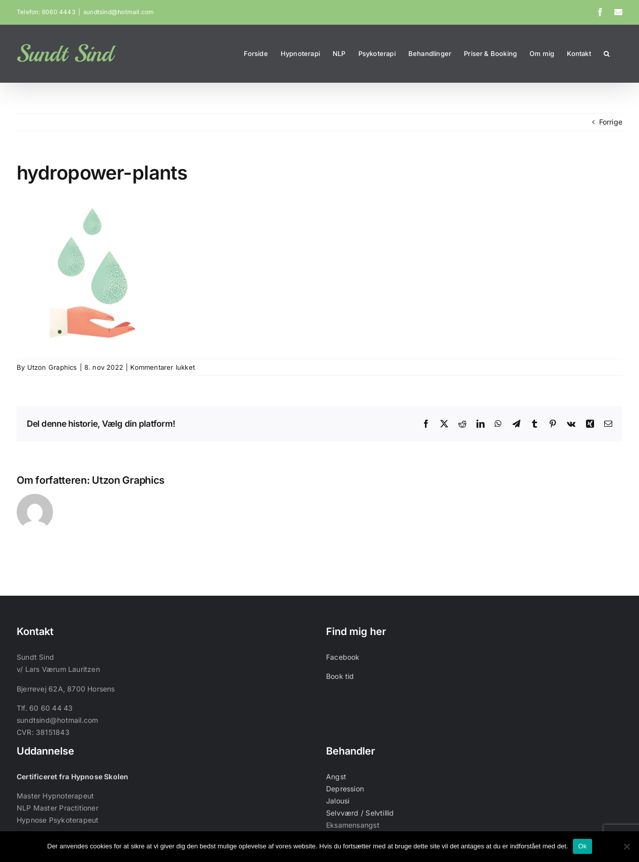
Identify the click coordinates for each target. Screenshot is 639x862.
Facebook (343, 657)
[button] (607, 53)
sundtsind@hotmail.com (118, 12)
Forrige (610, 122)
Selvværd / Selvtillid (360, 813)
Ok (582, 846)
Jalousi (337, 800)
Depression (345, 788)
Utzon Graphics (52, 367)
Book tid (340, 676)
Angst (336, 776)
